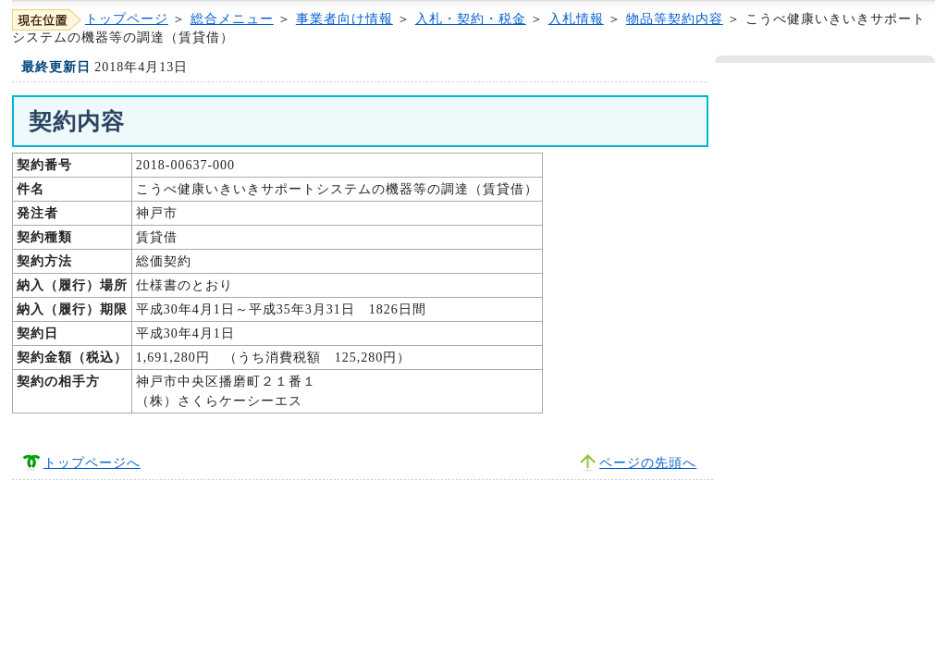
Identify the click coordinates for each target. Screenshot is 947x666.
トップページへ (92, 463)
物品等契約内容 (674, 19)
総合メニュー (232, 19)
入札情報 (576, 19)
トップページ (126, 19)
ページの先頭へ (647, 463)
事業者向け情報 (344, 19)
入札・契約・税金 (470, 19)
